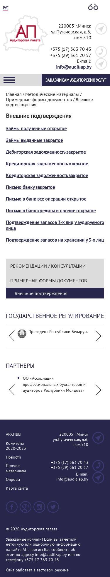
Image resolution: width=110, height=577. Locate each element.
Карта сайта (17, 488)
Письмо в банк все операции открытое (46, 199)
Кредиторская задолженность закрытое (47, 175)
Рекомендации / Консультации (48, 266)
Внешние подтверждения (41, 293)
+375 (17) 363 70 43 (70, 49)
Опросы (13, 479)
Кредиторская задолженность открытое (47, 164)
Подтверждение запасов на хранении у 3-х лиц (55, 240)
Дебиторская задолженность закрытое (46, 152)
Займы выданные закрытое (34, 140)
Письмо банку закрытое (30, 187)
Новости (13, 457)
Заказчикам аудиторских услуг (75, 80)
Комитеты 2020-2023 (16, 446)
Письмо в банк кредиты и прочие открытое (51, 210)
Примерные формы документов (48, 281)
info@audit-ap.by (73, 67)
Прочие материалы (16, 468)
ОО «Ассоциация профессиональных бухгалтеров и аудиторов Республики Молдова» (54, 384)
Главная (14, 94)
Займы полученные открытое (36, 128)
